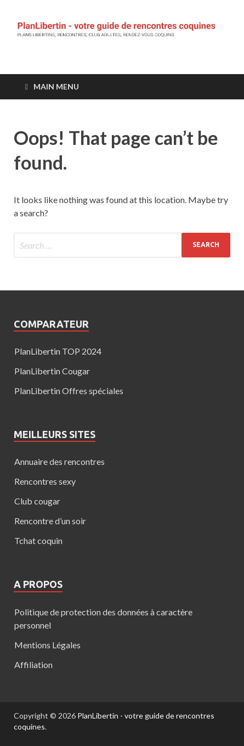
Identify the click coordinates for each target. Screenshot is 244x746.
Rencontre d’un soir (50, 520)
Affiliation (33, 664)
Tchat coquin (38, 540)
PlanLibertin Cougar (52, 371)
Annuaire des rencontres (59, 461)
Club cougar (37, 501)
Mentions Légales (47, 645)
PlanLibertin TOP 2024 (57, 351)
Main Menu (56, 86)
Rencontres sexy (45, 481)
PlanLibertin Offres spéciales (68, 390)
